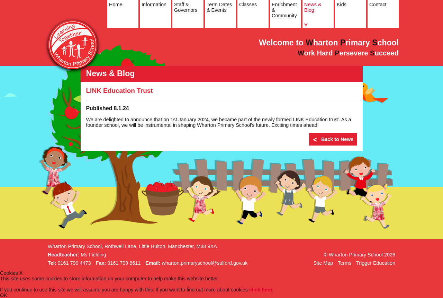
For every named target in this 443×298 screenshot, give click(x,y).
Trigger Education (375, 263)
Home (115, 14)
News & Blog (312, 14)
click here (260, 289)
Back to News (333, 140)
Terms (344, 263)
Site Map (323, 263)
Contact (377, 14)
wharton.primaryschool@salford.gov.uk (204, 263)
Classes (247, 14)
